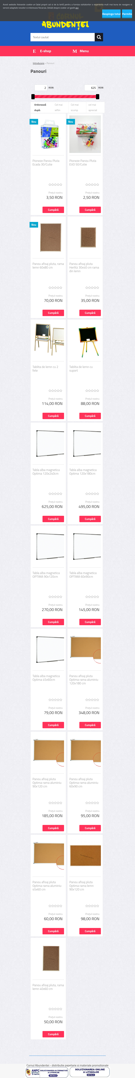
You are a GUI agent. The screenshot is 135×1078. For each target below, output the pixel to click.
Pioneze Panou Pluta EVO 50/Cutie (82, 162)
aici (77, 7)
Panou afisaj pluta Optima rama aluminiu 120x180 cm (83, 679)
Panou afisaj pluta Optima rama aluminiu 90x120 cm (46, 782)
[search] (99, 37)
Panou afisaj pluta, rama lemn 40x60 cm (48, 987)
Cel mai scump (75, 107)
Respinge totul (111, 14)
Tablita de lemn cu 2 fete (45, 368)
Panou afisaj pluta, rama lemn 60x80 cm (48, 265)
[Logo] (65, 21)
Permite (127, 14)
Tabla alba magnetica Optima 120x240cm (46, 471)
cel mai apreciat (92, 107)
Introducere (38, 63)
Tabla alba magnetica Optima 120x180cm (83, 471)
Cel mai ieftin (59, 107)
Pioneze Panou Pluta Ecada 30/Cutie (45, 162)
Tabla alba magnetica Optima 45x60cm (46, 677)
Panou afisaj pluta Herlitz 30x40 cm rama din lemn (84, 267)
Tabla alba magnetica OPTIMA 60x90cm (83, 574)
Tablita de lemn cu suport (81, 368)
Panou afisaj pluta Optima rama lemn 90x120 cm (81, 885)
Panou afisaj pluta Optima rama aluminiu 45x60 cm (46, 885)
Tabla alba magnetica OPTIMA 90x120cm (46, 574)
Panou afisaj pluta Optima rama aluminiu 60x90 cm (83, 782)
